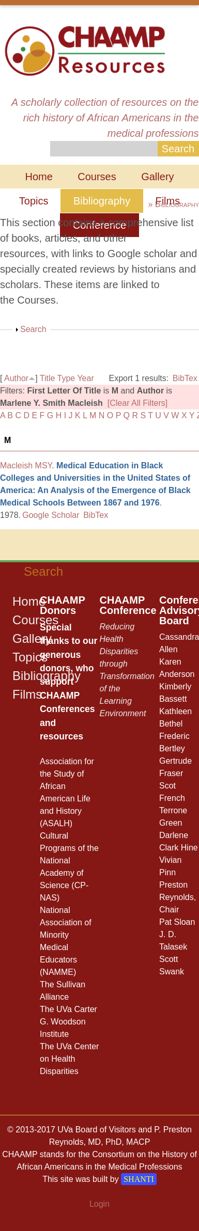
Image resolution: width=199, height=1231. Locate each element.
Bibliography (101, 201)
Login (99, 1204)
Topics (34, 201)
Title (47, 378)
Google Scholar (50, 515)
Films (27, 694)
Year (85, 378)
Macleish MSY (26, 465)
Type (66, 378)
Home (38, 176)
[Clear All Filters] (137, 403)
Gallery (157, 176)
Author (16, 378)
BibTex (185, 378)
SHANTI (139, 1179)
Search (33, 329)
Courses (97, 176)
